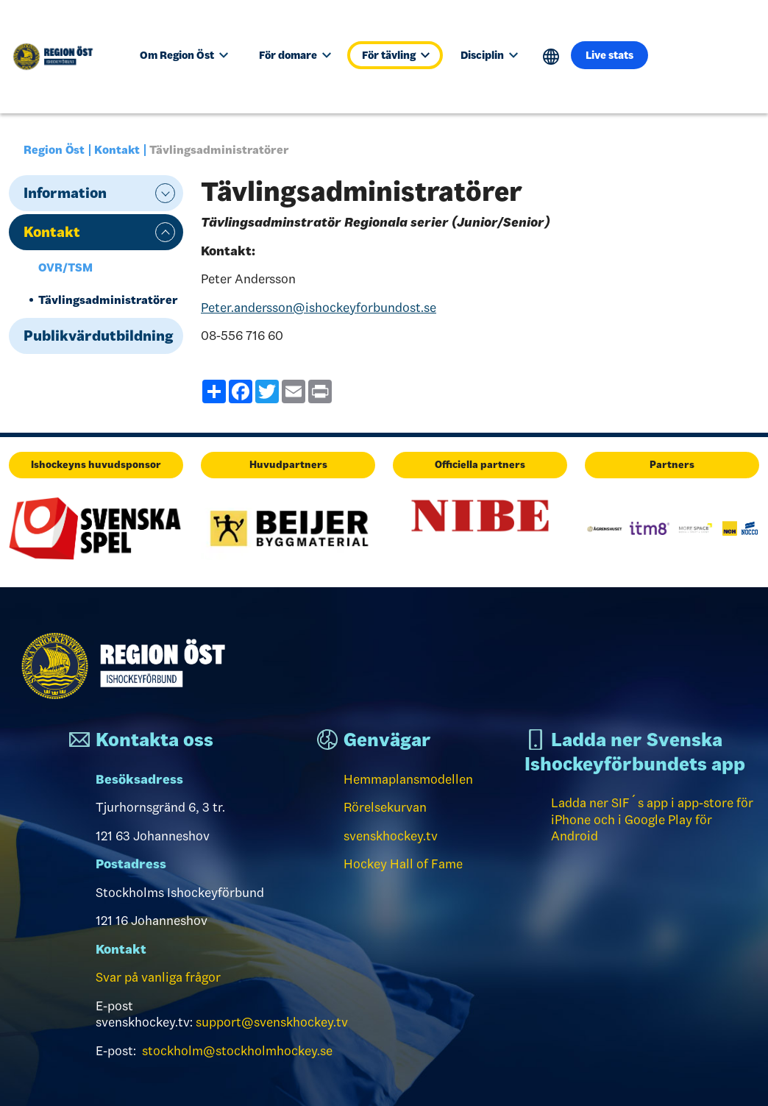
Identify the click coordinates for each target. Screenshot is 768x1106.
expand (165, 193)
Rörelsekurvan (385, 807)
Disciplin (489, 55)
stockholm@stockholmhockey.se (237, 1051)
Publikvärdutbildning (98, 335)
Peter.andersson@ (318, 307)
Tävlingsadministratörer (108, 300)
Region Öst (54, 150)
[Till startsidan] (59, 56)
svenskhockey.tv (391, 836)
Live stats (609, 55)
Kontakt (117, 150)
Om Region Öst (184, 55)
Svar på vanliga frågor (158, 977)
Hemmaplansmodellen (408, 779)
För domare (295, 55)
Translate (551, 57)
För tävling (396, 55)
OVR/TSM (65, 267)
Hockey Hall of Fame (403, 864)
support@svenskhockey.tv (272, 1022)
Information (65, 193)
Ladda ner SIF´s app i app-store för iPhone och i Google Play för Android (652, 819)
